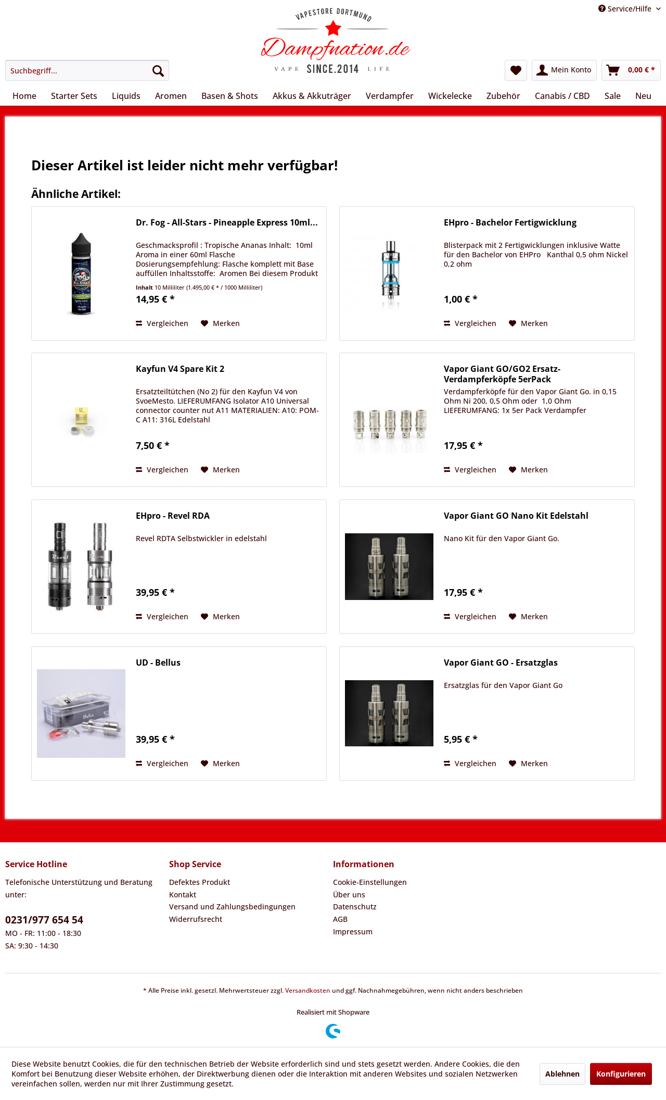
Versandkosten (307, 990)
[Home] (24, 96)
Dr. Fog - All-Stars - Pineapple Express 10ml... (227, 222)
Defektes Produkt (199, 882)
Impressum (353, 931)
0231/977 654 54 (44, 920)
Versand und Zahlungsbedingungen (232, 906)
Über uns (349, 894)
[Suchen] (158, 70)
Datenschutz (355, 906)
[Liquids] (126, 96)
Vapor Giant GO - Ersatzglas (501, 662)
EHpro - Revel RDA (173, 515)
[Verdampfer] (389, 96)
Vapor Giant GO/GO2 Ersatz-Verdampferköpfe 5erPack (502, 374)
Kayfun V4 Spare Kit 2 (180, 369)
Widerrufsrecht (195, 919)
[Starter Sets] (74, 96)
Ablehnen (562, 1074)
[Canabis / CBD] (562, 96)
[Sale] (612, 96)
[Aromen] (171, 96)
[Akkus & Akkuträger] (311, 96)
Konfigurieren (621, 1074)
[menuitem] (87, 70)
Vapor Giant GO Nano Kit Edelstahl (516, 515)
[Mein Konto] (564, 70)
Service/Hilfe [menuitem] (626, 9)
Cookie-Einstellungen (370, 882)
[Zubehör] (503, 96)
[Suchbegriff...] (87, 70)
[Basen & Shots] (229, 96)
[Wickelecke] (450, 96)
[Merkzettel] (516, 70)
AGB (340, 919)
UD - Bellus (158, 662)
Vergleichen (162, 323)
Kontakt (182, 894)
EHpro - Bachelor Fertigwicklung (510, 222)
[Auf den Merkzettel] (220, 323)
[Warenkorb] (631, 70)
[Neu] (643, 96)
